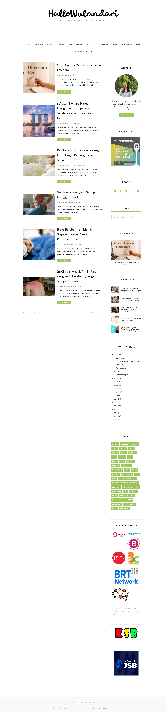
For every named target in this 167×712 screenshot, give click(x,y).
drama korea (126, 500)
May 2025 (120, 358)
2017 (116, 403)
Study (131, 448)
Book (130, 457)
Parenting (116, 491)
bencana (133, 491)
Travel (77, 123)
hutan (114, 508)
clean (114, 495)
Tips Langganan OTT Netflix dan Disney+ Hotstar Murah (129, 309)
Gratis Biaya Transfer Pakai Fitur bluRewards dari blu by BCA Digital (130, 329)
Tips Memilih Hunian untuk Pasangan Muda (131, 319)
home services (79, 164)
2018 (116, 399)
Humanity (130, 461)
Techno (123, 448)
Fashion (115, 465)
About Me (126, 114)
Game (114, 478)
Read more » (64, 91)
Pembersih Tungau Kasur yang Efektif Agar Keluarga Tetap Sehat (77, 154)
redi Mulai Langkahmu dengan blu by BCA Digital (131, 290)
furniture (116, 504)
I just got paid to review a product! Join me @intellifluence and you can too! (125, 609)
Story (114, 448)
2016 (116, 406)
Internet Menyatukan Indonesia (125, 483)
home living (127, 474)
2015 (116, 409)
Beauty (115, 452)
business (116, 474)
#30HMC (122, 457)
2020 (116, 392)
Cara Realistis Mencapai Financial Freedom (126, 263)
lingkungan (117, 470)
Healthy (78, 201)
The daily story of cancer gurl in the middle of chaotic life (83, 709)
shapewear (124, 508)
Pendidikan (126, 465)
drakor (115, 500)
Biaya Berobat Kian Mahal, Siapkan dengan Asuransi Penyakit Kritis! (74, 233)
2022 (116, 385)
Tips (125, 491)
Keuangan (116, 487)
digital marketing (127, 495)
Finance (77, 75)
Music (134, 470)
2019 (116, 396)
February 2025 (121, 371)
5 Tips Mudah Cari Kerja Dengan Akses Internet (130, 299)
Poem (114, 457)
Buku (137, 474)
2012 (116, 416)
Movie (121, 461)
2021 (116, 389)
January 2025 (121, 375)
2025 (116, 355)
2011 (115, 420)
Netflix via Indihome (131, 487)
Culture (132, 452)
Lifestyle (125, 444)
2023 (116, 382)
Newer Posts (31, 311)
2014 (116, 413)
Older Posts (94, 311)
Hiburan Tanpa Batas (127, 478)
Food (114, 461)
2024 (116, 378)
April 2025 (120, 368)
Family (127, 470)
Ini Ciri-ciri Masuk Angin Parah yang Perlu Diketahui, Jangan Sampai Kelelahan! (77, 275)
